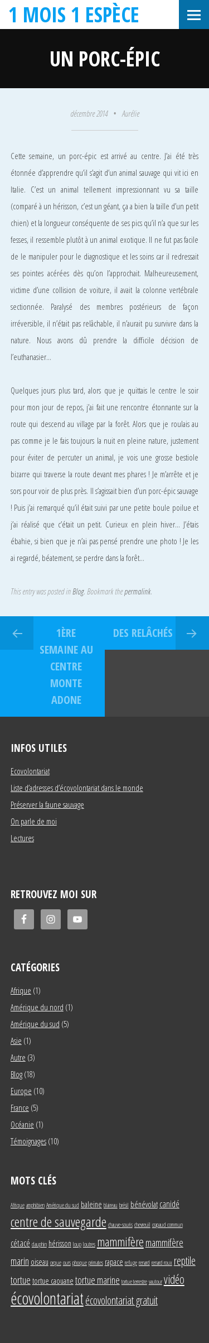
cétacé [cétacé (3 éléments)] (20, 1242)
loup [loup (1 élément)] (77, 1244)
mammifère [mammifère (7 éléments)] (120, 1241)
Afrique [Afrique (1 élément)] (18, 1205)
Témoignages (28, 1141)
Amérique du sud (35, 1023)
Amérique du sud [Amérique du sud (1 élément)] (62, 1205)
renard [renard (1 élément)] (144, 1263)
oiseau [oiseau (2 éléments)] (39, 1261)
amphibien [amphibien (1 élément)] (35, 1205)
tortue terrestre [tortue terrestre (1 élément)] (134, 1282)
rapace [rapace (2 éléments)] (114, 1261)
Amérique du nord (37, 1007)
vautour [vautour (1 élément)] (155, 1282)
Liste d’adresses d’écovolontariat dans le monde (77, 787)
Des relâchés (143, 632)
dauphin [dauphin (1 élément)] (39, 1244)
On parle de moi (34, 821)
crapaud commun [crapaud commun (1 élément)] (167, 1225)
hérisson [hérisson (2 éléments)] (59, 1243)
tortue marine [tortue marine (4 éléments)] (97, 1280)
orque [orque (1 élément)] (55, 1263)
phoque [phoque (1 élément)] (79, 1263)
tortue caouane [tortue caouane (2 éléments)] (53, 1280)
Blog (78, 591)
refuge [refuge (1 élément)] (131, 1263)
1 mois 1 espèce (73, 14)
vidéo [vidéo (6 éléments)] (174, 1279)
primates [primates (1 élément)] (96, 1263)
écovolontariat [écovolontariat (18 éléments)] (47, 1298)
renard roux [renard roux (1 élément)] (162, 1263)
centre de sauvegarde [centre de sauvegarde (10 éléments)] (58, 1221)
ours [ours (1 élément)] (67, 1263)
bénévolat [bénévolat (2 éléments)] (144, 1204)
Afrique (21, 990)
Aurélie (130, 113)
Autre (18, 1057)
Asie (16, 1040)
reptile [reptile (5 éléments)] (185, 1260)
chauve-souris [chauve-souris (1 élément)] (120, 1225)
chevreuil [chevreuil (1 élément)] (142, 1225)
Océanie (22, 1124)
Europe (21, 1090)
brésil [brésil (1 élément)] (124, 1205)
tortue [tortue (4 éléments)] (21, 1280)
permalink (137, 591)
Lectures (22, 837)
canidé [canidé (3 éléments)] (169, 1203)
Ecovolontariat (30, 770)
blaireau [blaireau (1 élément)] (111, 1205)
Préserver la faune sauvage (47, 804)
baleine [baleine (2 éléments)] (91, 1204)
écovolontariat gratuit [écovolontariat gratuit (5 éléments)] (121, 1300)
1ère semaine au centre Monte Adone (66, 666)
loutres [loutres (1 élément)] (89, 1244)
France (20, 1107)
